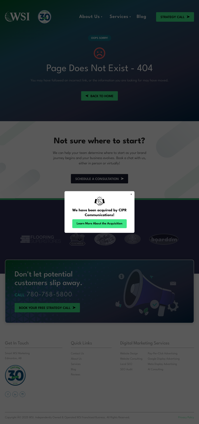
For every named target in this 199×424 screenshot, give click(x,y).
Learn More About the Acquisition (99, 223)
